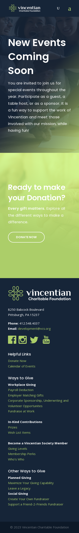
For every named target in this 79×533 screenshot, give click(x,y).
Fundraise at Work (21, 411)
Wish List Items (19, 432)
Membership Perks (22, 454)
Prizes (12, 427)
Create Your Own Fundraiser (28, 499)
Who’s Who (16, 459)
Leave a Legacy (19, 488)
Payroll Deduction (20, 390)
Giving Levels (17, 448)
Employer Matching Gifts (26, 395)
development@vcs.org (34, 328)
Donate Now (26, 237)
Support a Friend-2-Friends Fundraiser (35, 504)
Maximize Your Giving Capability (31, 483)
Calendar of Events (21, 366)
